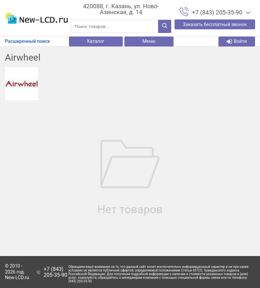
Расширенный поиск (27, 41)
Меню (149, 41)
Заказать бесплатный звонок (215, 24)
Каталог (96, 41)
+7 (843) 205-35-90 (55, 272)
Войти (237, 41)
